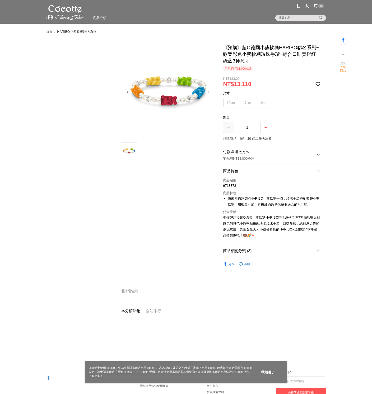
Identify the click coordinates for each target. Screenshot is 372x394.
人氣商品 (343, 68)
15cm (231, 103)
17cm (247, 103)
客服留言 (212, 386)
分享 (229, 264)
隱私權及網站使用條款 (154, 386)
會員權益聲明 (215, 392)
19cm (263, 103)
